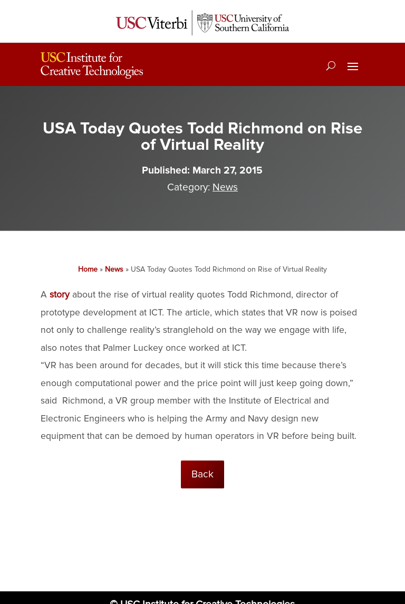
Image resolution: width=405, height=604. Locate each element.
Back (202, 474)
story (60, 294)
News (225, 187)
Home (88, 269)
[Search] (330, 65)
